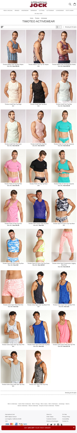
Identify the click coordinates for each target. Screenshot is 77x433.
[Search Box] (70, 4)
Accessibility (65, 419)
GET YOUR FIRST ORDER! (50, 427)
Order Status (49, 416)
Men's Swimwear (53, 404)
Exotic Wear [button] (69, 10)
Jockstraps (61, 404)
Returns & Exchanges (52, 421)
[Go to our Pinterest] (54, 425)
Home (31, 18)
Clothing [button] (42, 10)
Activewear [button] (50, 10)
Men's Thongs (36, 404)
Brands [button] (17, 10)
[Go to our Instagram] (58, 425)
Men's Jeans (44, 404)
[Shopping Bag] (74, 4)
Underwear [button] (24, 10)
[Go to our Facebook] (47, 425)
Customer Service (51, 419)
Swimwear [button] (34, 10)
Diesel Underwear (33, 405)
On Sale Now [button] (38, 13)
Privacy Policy (66, 416)
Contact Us (65, 421)
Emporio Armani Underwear (46, 405)
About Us (48, 414)
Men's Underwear (12, 404)
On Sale (64, 414)
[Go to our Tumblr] (61, 425)
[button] (57, 27)
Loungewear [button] (60, 10)
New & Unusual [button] (8, 10)
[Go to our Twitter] (51, 425)
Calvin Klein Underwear (24, 404)
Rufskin (57, 405)
